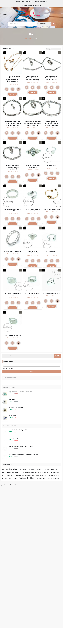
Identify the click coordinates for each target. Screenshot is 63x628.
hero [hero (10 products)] (45, 615)
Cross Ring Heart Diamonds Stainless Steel (51, 252)
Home (18, 1)
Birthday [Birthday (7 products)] (24, 610)
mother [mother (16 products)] (15, 619)
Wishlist (37, 1)
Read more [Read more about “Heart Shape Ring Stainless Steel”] (32, 266)
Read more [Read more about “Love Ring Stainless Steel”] (12, 348)
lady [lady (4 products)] (47, 615)
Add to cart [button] (12, 94)
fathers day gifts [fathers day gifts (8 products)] (35, 613)
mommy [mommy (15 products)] (10, 619)
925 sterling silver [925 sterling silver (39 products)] (10, 610)
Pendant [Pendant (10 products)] (44, 619)
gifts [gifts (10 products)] (3, 615)
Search (57, 355)
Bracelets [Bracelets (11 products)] (31, 610)
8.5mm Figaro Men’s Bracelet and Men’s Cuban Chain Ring (12, 167)
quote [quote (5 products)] (49, 619)
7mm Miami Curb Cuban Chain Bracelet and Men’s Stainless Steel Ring (12, 123)
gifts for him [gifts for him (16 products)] (13, 615)
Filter (31, 371)
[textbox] (31, 383)
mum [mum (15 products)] (25, 619)
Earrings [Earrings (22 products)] (9, 613)
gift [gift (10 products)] (45, 613)
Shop (23, 1)
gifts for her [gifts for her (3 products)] (7, 615)
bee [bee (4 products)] (21, 610)
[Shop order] (53, 49)
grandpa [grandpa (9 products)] (37, 615)
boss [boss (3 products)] (28, 610)
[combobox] (31, 382)
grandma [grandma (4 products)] (27, 615)
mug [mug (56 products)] (21, 618)
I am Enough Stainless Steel (32, 294)
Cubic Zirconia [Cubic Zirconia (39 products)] (48, 610)
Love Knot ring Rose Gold (52, 209)
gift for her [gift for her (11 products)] (49, 613)
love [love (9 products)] (50, 615)
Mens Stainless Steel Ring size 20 (12, 210)
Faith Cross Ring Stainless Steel (12, 294)
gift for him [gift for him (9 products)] (56, 613)
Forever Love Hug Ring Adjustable (33, 210)
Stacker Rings (51, 165)
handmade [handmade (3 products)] (41, 615)
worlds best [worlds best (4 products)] (56, 619)
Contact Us (43, 1)
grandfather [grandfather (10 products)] (21, 615)
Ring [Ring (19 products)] (52, 619)
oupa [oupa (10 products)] (40, 619)
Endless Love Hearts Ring (12, 251)
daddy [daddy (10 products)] (3, 613)
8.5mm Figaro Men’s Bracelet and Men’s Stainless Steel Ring (51, 123)
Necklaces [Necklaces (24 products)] (31, 619)
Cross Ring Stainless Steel (51, 293)
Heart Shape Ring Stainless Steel (32, 252)
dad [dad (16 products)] (56, 610)
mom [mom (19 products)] (59, 615)
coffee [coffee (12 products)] (39, 610)
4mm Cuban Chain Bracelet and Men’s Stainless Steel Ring (32, 78)
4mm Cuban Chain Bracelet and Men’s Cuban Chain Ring (51, 78)
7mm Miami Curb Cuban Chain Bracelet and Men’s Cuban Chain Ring (32, 123)
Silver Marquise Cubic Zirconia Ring (33, 166)
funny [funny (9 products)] (42, 613)
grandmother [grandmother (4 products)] (31, 615)
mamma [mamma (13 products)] (54, 615)
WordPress (16, 625)
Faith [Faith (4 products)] (13, 613)
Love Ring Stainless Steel (12, 335)
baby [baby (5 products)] (19, 610)
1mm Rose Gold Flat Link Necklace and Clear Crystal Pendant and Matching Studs (12, 78)
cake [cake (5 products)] (36, 610)
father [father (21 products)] (17, 613)
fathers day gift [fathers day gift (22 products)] (25, 613)
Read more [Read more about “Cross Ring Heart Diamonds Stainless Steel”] (51, 266)
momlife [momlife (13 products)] (4, 619)
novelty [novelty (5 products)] (37, 619)
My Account (29, 1)
